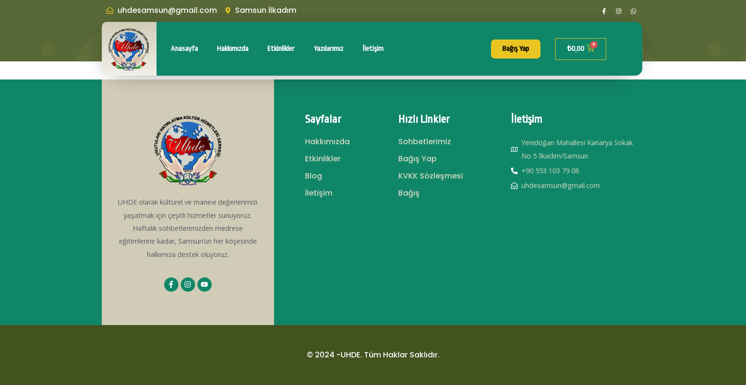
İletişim (373, 49)
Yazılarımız (329, 49)
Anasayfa (184, 49)
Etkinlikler (280, 49)
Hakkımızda (232, 49)
